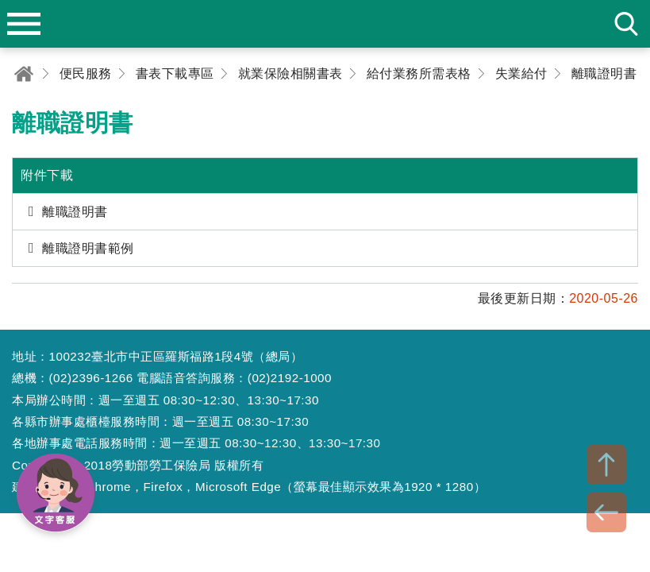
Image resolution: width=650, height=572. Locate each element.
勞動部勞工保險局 (325, 24)
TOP (606, 465)
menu (24, 24)
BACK (606, 512)
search (626, 24)
